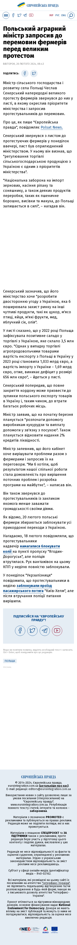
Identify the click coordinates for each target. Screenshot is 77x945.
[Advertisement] (38, 248)
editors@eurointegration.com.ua (50, 789)
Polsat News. (52, 127)
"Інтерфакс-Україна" (56, 883)
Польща (10, 661)
